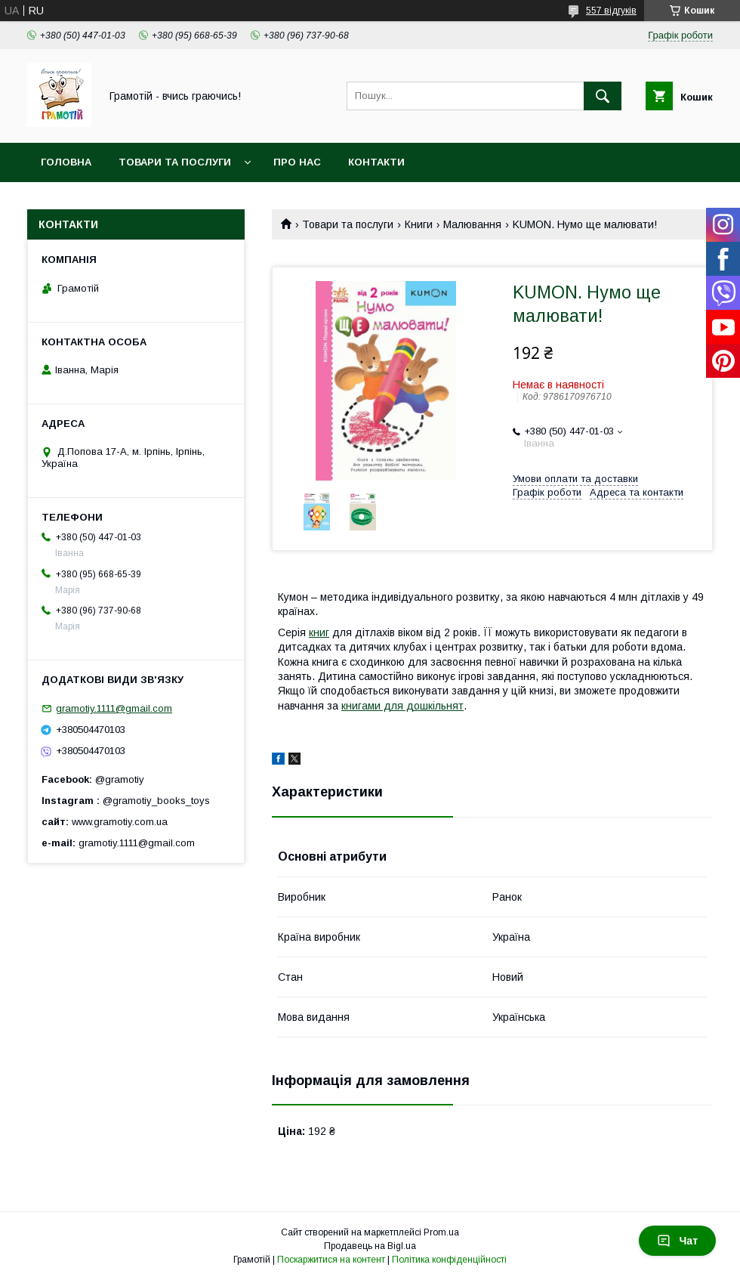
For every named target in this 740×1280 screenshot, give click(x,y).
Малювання (472, 224)
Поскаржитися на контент (331, 1259)
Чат (677, 1241)
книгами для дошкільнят (402, 706)
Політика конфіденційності (449, 1259)
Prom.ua (441, 1232)
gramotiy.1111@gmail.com (114, 708)
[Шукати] (602, 96)
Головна (66, 162)
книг (319, 632)
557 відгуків (611, 10)
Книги (419, 224)
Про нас (297, 162)
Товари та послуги (175, 162)
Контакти (376, 162)
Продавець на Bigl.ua (370, 1246)
